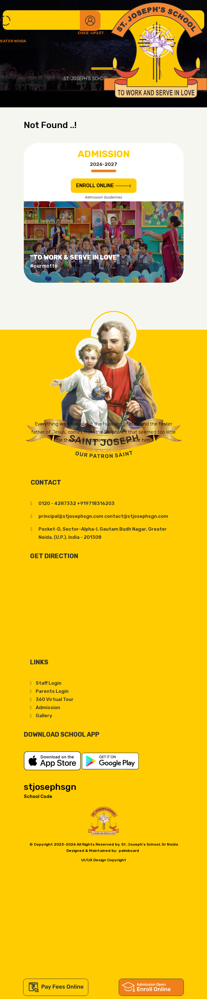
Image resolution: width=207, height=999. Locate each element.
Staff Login (48, 683)
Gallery (44, 715)
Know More (103, 451)
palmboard (129, 850)
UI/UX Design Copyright (103, 860)
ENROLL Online (103, 185)
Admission (48, 707)
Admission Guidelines (103, 197)
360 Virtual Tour (55, 699)
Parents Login (52, 691)
